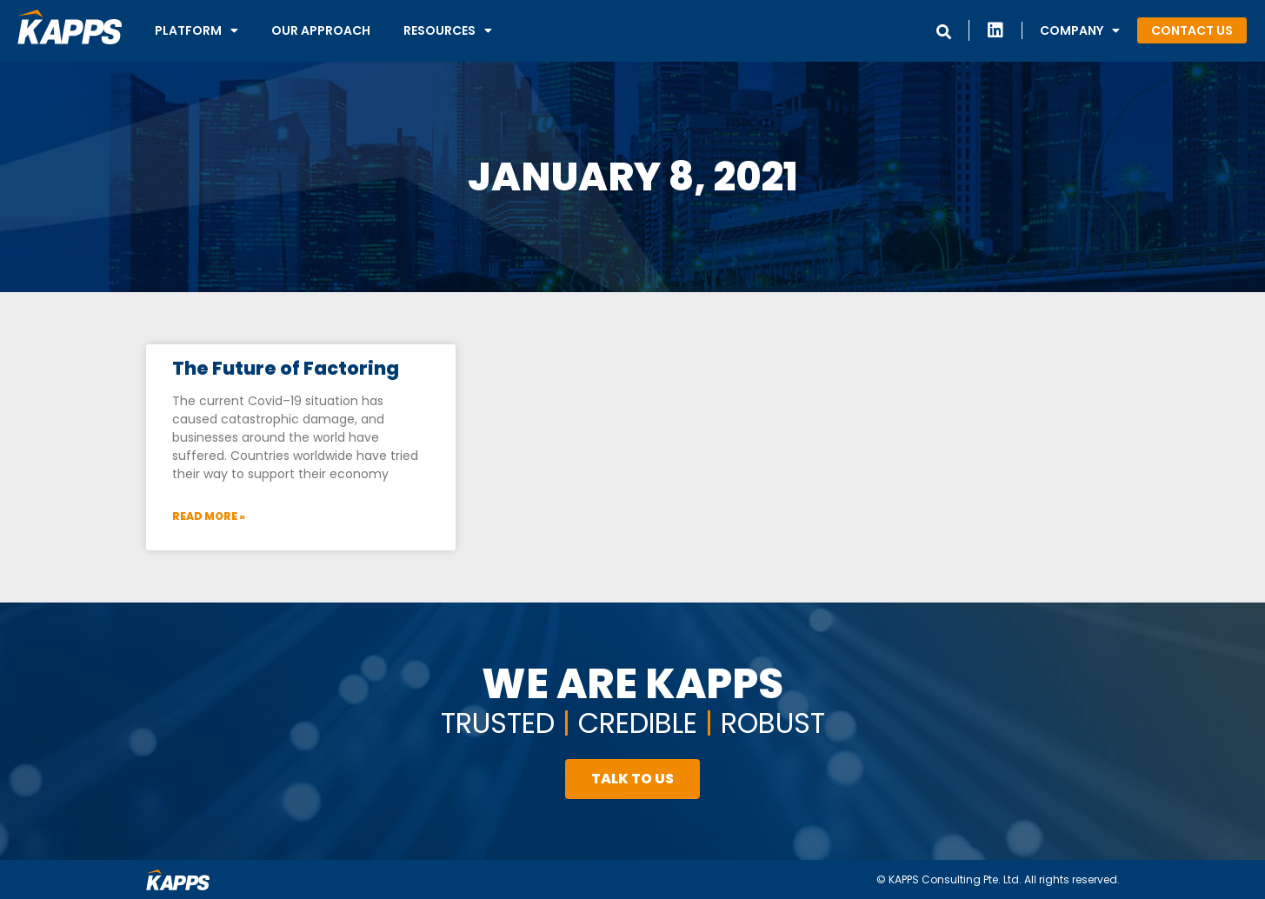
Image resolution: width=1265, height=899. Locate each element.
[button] (1192, 30)
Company (1080, 30)
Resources (447, 30)
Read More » (208, 516)
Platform (196, 30)
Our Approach (320, 30)
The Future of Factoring (285, 368)
